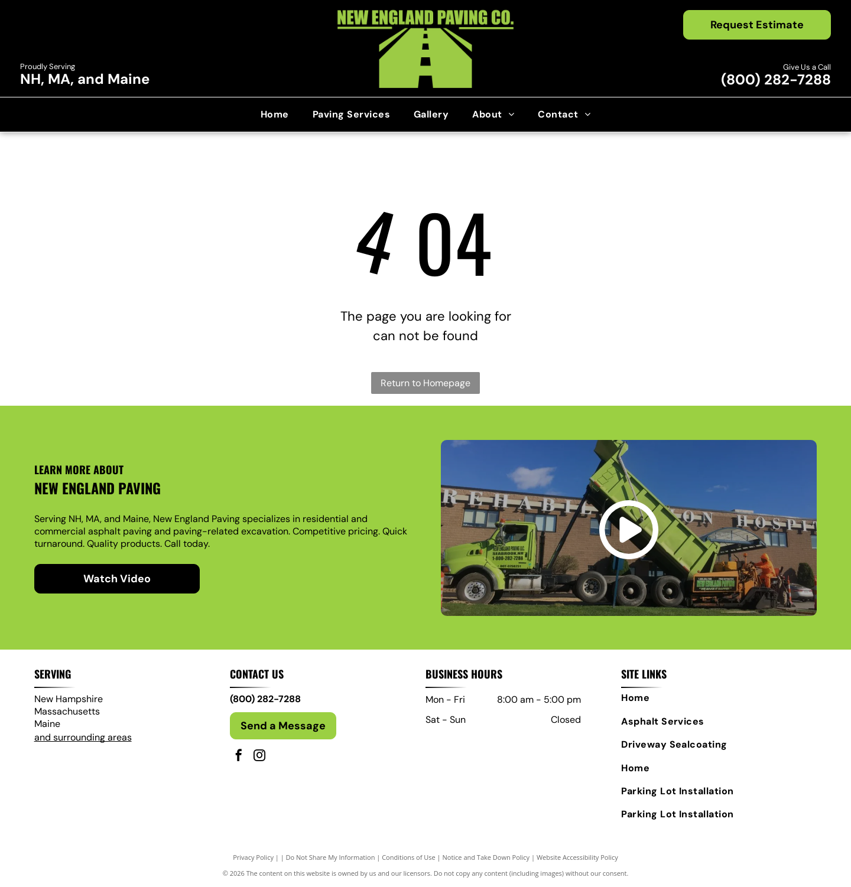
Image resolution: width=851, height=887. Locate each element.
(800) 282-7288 (776, 79)
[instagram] (259, 756)
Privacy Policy (253, 857)
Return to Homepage (425, 383)
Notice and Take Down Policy (486, 857)
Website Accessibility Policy (577, 857)
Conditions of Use (409, 857)
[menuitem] (275, 115)
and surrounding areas (83, 737)
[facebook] (239, 756)
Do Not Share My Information (330, 857)
